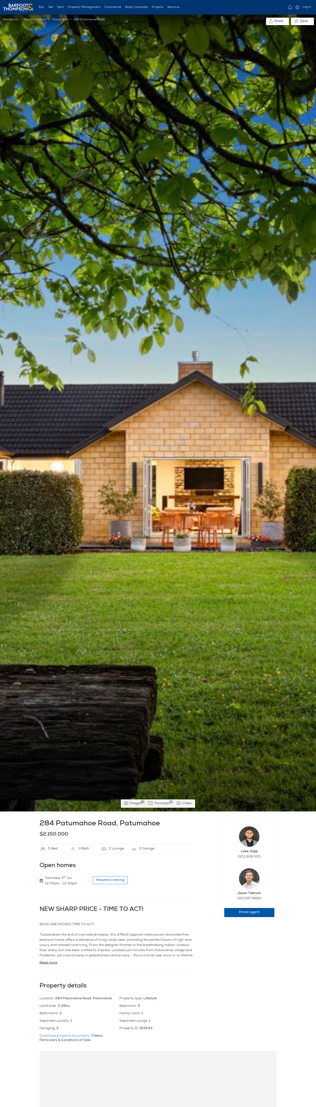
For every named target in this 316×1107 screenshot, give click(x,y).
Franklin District (35, 19)
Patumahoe (60, 19)
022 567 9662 (249, 898)
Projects (157, 7)
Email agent (249, 912)
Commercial (112, 7)
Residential (11, 19)
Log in (307, 7)
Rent (60, 7)
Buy (41, 7)
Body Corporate (136, 7)
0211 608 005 (249, 857)
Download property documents (65, 1036)
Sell (50, 7)
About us (173, 7)
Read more (48, 963)
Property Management (84, 7)
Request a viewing (110, 880)
